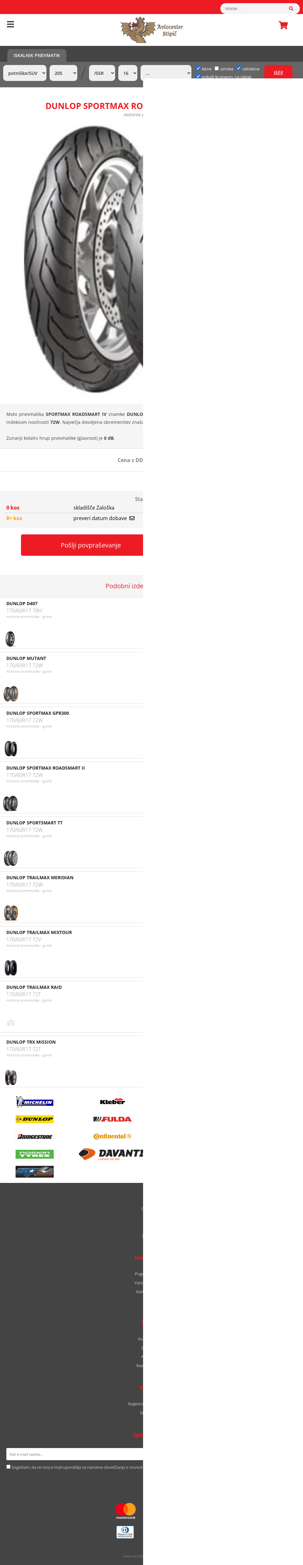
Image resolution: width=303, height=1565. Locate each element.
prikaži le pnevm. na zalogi (226, 77)
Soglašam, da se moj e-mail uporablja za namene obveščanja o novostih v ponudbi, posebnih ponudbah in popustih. (121, 1467)
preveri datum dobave (103, 518)
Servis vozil (151, 1348)
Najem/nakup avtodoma (151, 1404)
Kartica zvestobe (151, 1291)
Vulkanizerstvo (152, 1339)
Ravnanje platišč (151, 1365)
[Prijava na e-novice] (288, 1454)
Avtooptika (151, 1356)
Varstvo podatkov (151, 1283)
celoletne (248, 69)
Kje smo (151, 1218)
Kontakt (151, 1226)
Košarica (281, 25)
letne (203, 69)
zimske (224, 69)
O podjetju (151, 1209)
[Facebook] (145, 1480)
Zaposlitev (151, 1235)
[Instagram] (154, 1480)
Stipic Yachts (151, 1413)
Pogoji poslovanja (151, 1274)
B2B (151, 1300)
